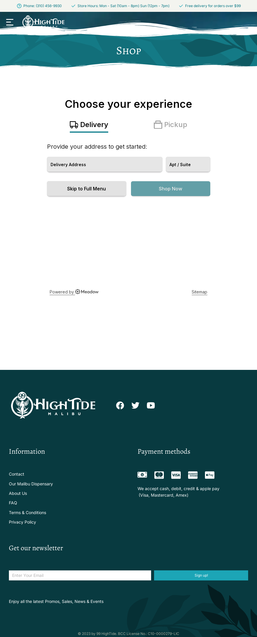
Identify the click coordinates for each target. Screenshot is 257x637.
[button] (9, 22)
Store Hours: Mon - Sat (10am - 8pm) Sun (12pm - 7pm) (123, 6)
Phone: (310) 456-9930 (42, 6)
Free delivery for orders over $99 (213, 6)
